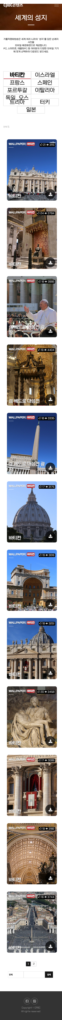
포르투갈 (17, 90)
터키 (45, 102)
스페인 (44, 83)
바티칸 (17, 75)
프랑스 (17, 83)
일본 (31, 110)
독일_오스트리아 (17, 100)
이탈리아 (45, 90)
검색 (49, 977)
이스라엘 (45, 75)
